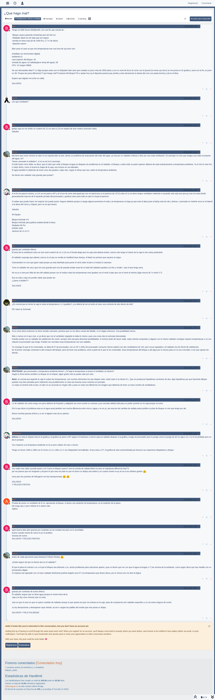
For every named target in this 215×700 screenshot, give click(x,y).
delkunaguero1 (11, 686)
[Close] (209, 626)
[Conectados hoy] (49, 663)
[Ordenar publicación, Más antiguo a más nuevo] (185, 19)
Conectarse (24, 645)
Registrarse (11, 645)
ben (13, 26)
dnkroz (14, 152)
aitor (14, 499)
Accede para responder (201, 19)
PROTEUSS (16, 190)
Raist (14, 301)
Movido (8, 19)
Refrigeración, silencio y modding (27, 19)
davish (14, 98)
